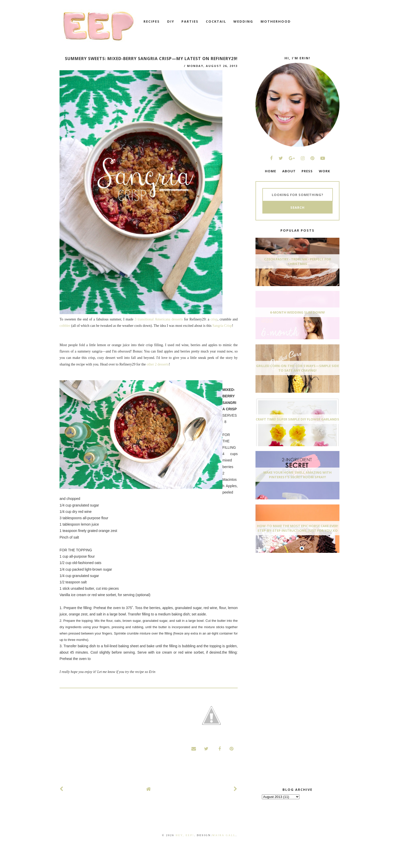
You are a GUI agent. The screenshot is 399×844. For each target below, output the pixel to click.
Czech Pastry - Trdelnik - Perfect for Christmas (297, 261)
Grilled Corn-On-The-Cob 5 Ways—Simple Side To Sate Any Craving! (297, 368)
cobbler (65, 326)
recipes (152, 21)
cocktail (216, 21)
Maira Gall (224, 835)
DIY (170, 21)
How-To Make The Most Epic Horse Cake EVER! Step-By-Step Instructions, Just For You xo (297, 528)
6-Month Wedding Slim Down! (297, 312)
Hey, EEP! (185, 835)
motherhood (276, 21)
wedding (243, 21)
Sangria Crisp (222, 326)
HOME (270, 171)
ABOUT (289, 171)
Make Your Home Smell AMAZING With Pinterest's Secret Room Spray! (297, 474)
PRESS (307, 171)
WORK (324, 171)
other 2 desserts (158, 364)
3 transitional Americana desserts (159, 319)
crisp (213, 319)
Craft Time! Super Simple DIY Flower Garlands (297, 419)
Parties (189, 21)
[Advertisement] (293, 595)
